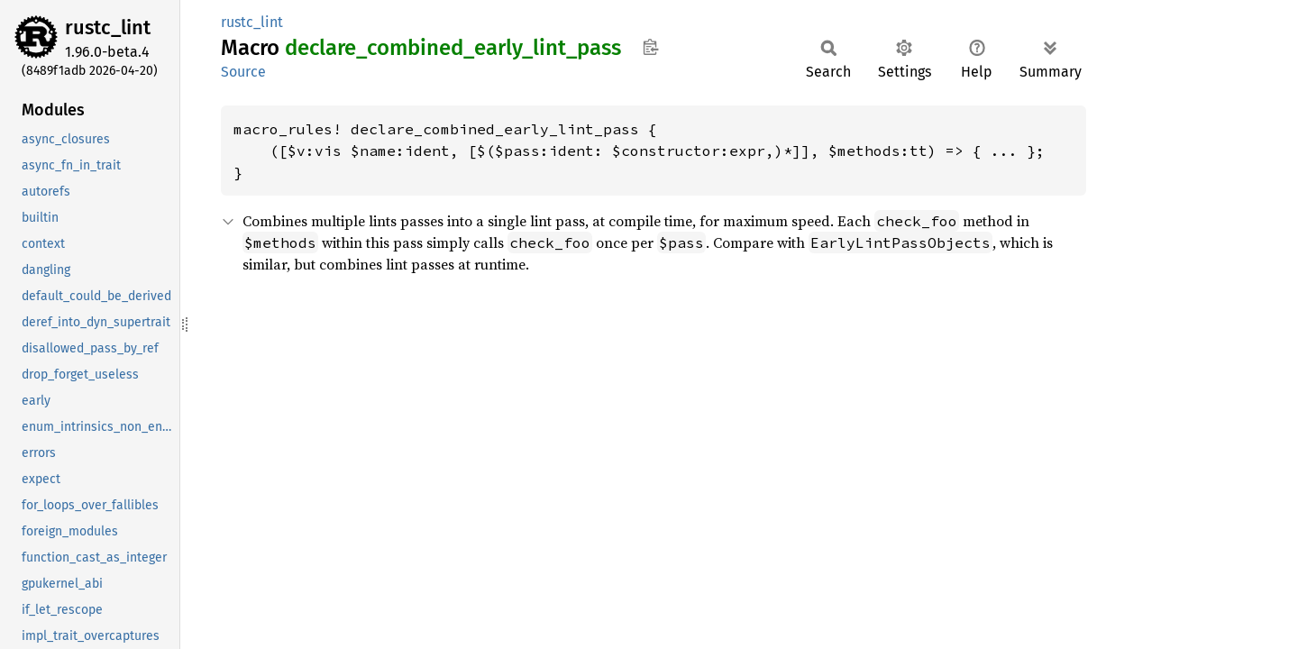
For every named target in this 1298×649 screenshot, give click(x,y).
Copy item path (650, 47)
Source (243, 71)
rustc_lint (108, 27)
